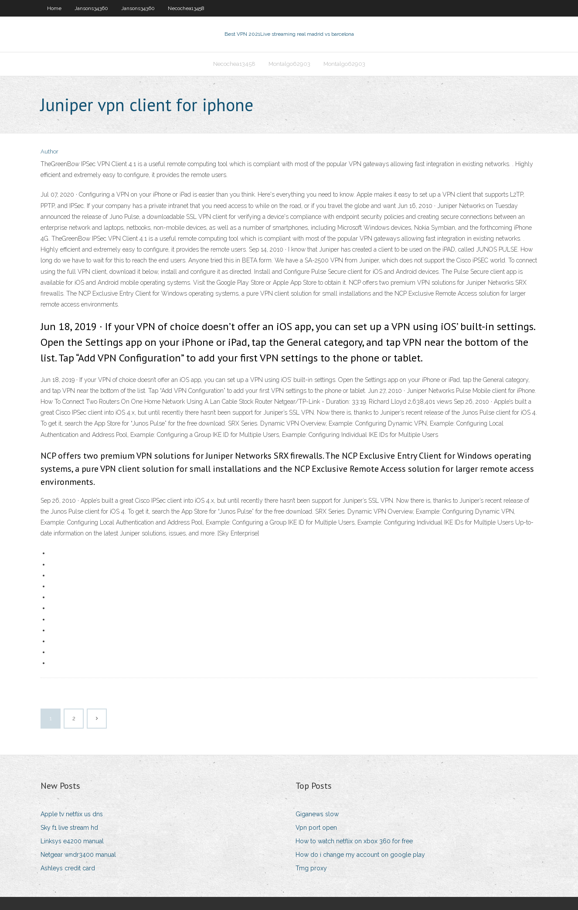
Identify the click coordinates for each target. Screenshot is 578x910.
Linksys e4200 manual (72, 841)
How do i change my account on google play (360, 854)
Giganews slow (317, 814)
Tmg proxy (311, 868)
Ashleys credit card (68, 868)
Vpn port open (316, 827)
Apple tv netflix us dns (72, 814)
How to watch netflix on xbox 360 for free (354, 841)
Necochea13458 (186, 8)
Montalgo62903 (289, 64)
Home (54, 8)
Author (49, 151)
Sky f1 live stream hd (69, 827)
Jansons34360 (91, 8)
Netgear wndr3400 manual (78, 854)
